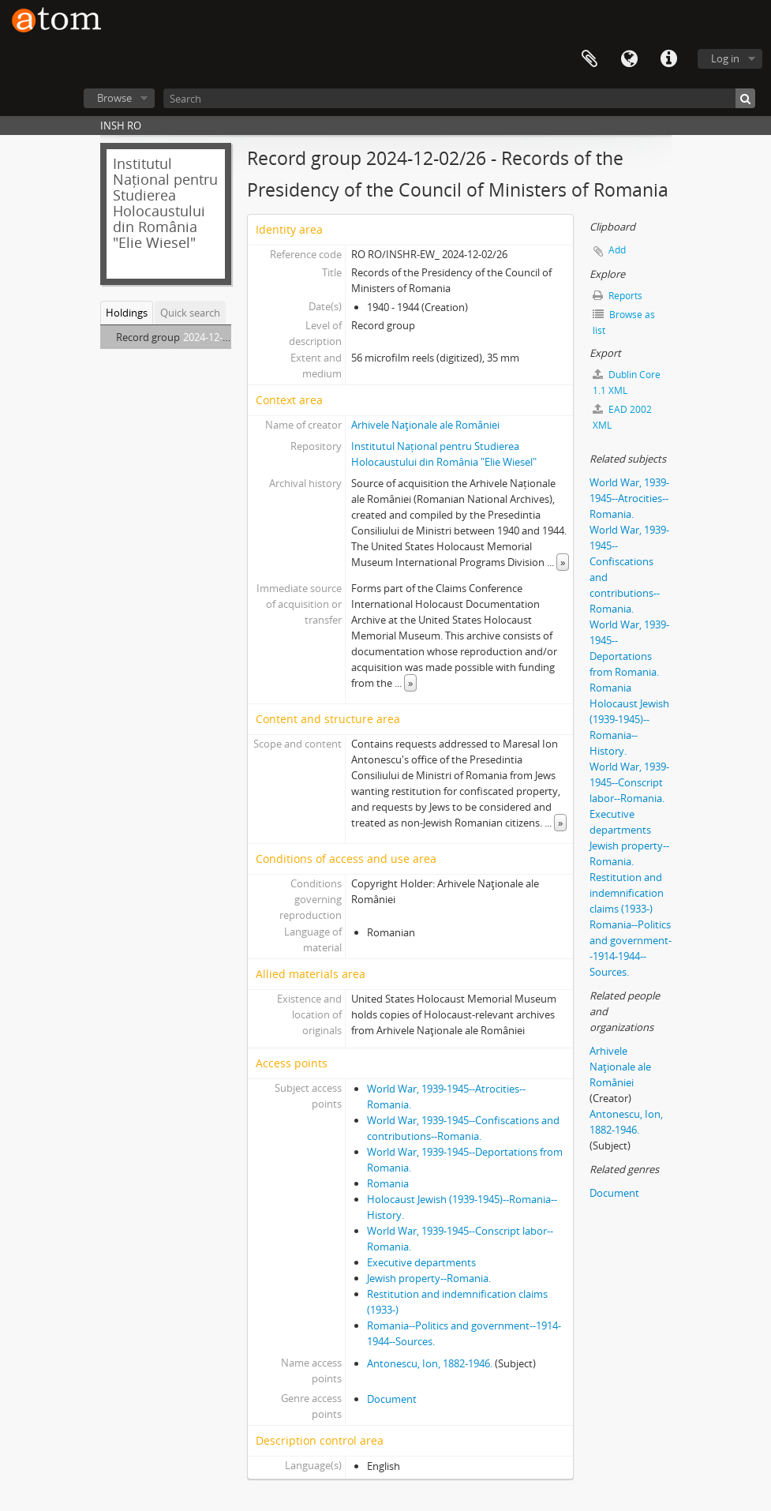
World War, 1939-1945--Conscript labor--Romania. (629, 782)
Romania (388, 1183)
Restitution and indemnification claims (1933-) (626, 893)
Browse (114, 98)
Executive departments (421, 1262)
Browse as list (624, 322)
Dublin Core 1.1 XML (627, 382)
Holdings (127, 313)
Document (392, 1399)
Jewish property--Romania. (429, 1278)
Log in (725, 58)
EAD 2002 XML (622, 417)
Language (629, 59)
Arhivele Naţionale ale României (425, 425)
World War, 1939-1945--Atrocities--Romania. (629, 498)
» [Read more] (562, 562)
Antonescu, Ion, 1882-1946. (429, 1363)
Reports (617, 295)
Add (617, 250)
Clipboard (589, 59)
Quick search (190, 313)
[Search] (459, 98)
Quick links (668, 59)
